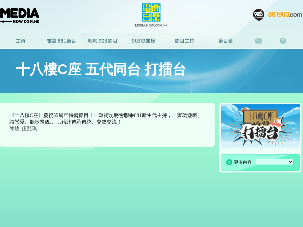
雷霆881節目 (61, 41)
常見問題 (284, 41)
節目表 (225, 41)
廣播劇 (143, 41)
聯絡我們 (259, 41)
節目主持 (184, 41)
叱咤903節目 (102, 41)
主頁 (20, 41)
